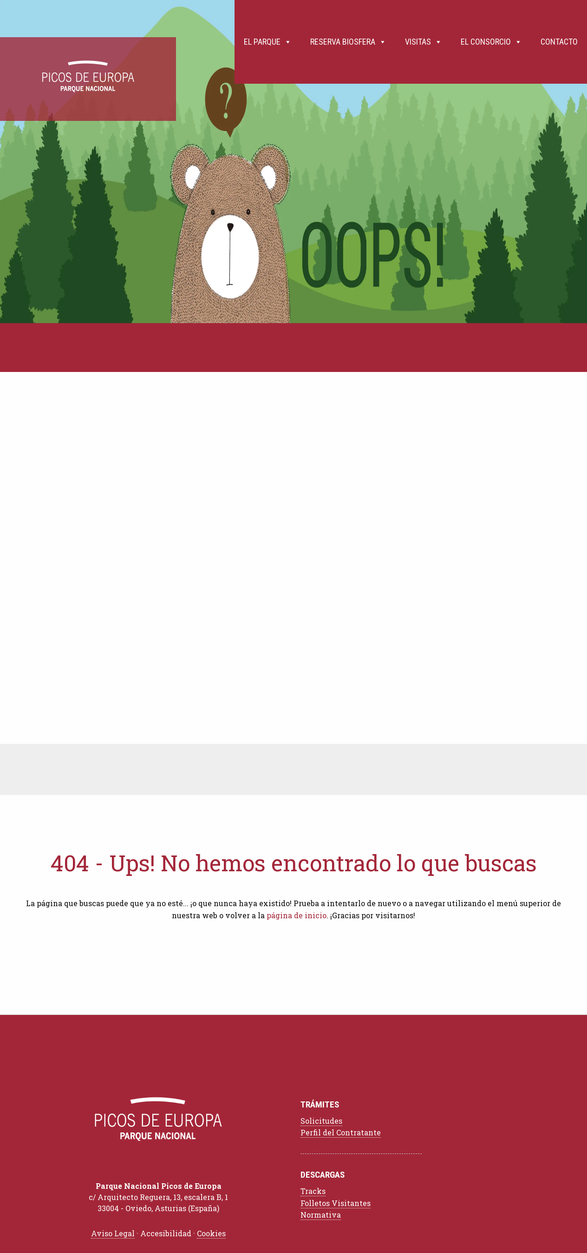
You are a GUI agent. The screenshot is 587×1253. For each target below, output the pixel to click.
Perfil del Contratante (340, 1132)
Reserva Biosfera (348, 42)
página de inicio (296, 915)
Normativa (320, 1215)
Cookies (211, 1233)
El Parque (268, 42)
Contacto (559, 41)
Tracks (313, 1191)
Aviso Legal (113, 1233)
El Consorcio (491, 42)
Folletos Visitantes (335, 1203)
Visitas (423, 42)
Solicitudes (321, 1121)
